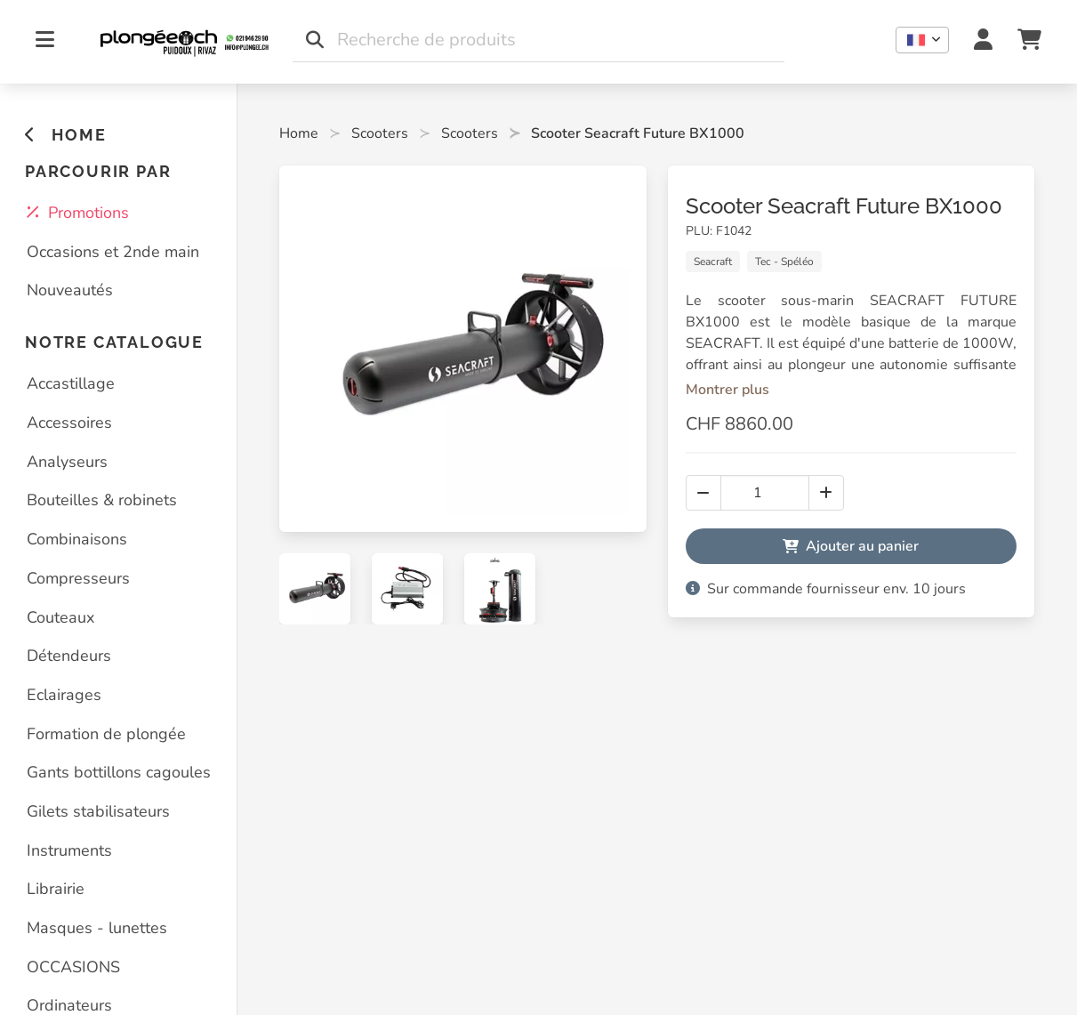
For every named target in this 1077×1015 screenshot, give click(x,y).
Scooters (379, 133)
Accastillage (71, 383)
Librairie (55, 888)
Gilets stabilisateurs (98, 811)
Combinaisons (77, 539)
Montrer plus (727, 389)
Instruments (69, 850)
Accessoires (69, 422)
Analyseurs (67, 461)
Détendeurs (69, 655)
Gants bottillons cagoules (119, 772)
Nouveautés (70, 290)
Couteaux (60, 617)
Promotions (78, 212)
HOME (65, 134)
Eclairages (64, 694)
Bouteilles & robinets (102, 500)
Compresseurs (78, 578)
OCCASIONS (73, 967)
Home (298, 133)
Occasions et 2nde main (113, 251)
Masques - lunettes (97, 927)
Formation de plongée (106, 734)
